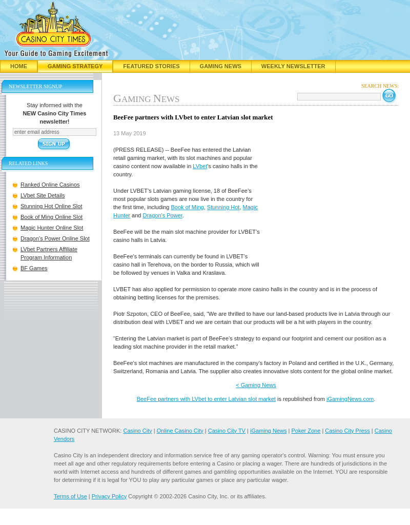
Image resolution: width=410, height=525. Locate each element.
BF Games (34, 268)
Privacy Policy (109, 496)
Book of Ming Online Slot (51, 217)
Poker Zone (305, 431)
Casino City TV (226, 431)
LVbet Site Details (42, 195)
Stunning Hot (223, 207)
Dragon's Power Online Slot (55, 238)
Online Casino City (180, 431)
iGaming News (268, 431)
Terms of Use (70, 496)
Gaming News (220, 66)
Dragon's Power (162, 215)
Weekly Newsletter (293, 66)
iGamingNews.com (350, 399)
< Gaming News (256, 385)
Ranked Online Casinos (50, 184)
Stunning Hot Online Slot (51, 206)
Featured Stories (151, 66)
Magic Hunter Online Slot (51, 228)
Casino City (137, 431)
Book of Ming (187, 207)
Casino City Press (347, 431)
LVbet (200, 166)
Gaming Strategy (75, 66)
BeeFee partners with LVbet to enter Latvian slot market (206, 399)
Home (18, 66)
